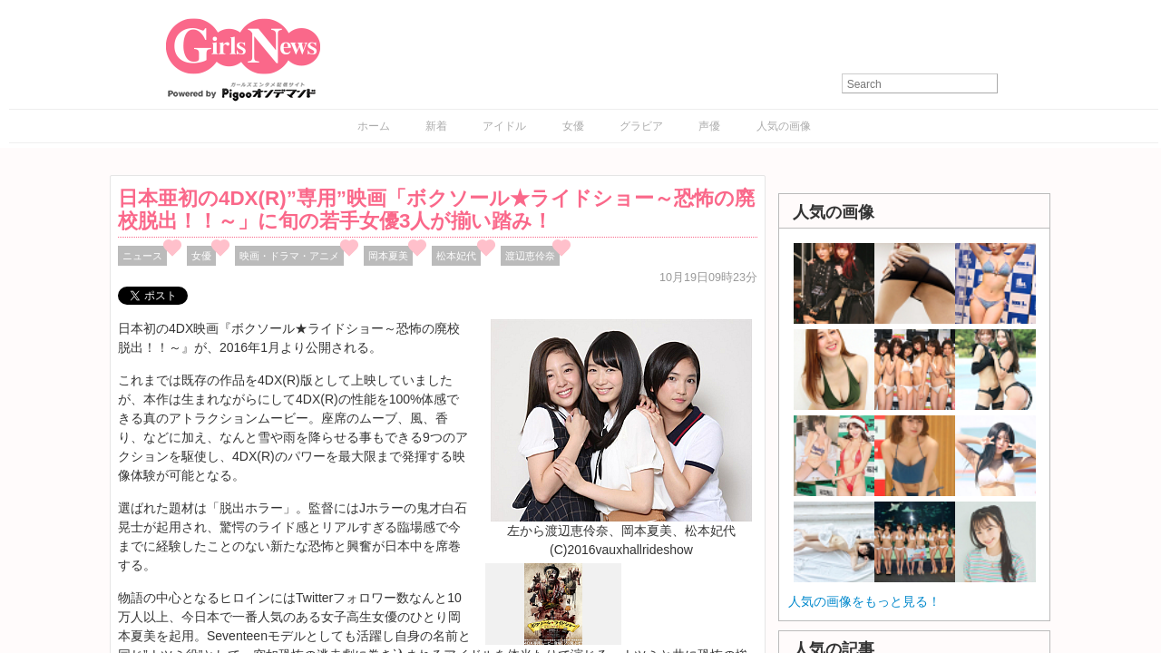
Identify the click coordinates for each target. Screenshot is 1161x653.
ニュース (142, 255)
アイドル (504, 126)
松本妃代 (456, 255)
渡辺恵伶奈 (530, 255)
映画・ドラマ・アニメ (289, 255)
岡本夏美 (388, 255)
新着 (436, 126)
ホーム (373, 126)
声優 (709, 126)
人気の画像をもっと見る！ (864, 601)
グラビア (641, 126)
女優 (573, 126)
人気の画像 (783, 126)
